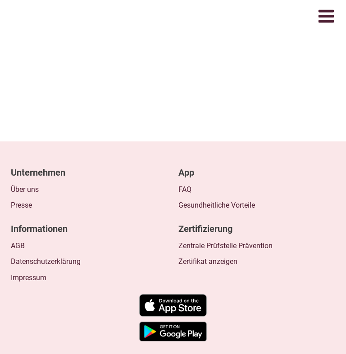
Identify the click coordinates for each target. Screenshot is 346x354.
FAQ (184, 189)
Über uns (25, 189)
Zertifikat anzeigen (207, 261)
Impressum (28, 277)
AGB (18, 245)
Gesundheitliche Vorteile (216, 205)
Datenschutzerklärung (46, 261)
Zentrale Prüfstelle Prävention (225, 245)
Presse (21, 205)
